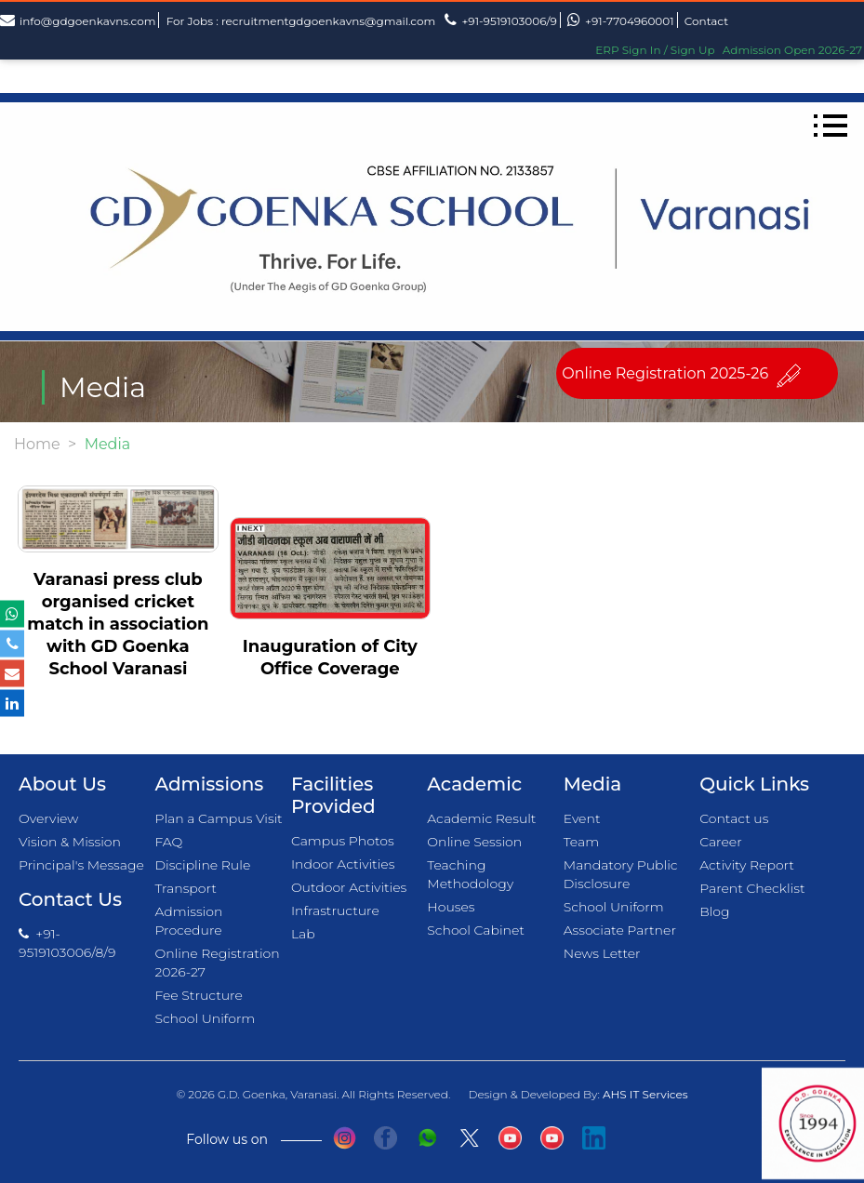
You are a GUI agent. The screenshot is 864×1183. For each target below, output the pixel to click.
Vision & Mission (70, 841)
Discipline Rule (202, 865)
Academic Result (481, 818)
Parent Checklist (751, 888)
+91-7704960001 (620, 20)
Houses (450, 906)
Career (720, 841)
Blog (714, 911)
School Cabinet (476, 930)
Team (581, 841)
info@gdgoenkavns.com (77, 20)
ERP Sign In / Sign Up (654, 50)
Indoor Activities (343, 864)
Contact (706, 21)
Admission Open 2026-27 (792, 50)
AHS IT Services (645, 1094)
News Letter (602, 953)
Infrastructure (335, 910)
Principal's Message (81, 865)
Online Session (474, 841)
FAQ (168, 841)
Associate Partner (620, 930)
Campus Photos (342, 840)
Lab (303, 933)
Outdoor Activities (348, 887)
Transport (185, 888)
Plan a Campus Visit (218, 818)
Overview (48, 818)
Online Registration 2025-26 (665, 373)
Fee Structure (198, 995)
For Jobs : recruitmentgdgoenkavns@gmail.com (301, 21)
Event (582, 818)
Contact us (733, 818)
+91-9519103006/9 (500, 20)
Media (593, 784)
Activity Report (746, 865)
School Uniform (204, 1018)
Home (37, 444)
